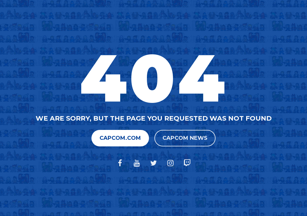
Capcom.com (120, 138)
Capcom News (184, 138)
